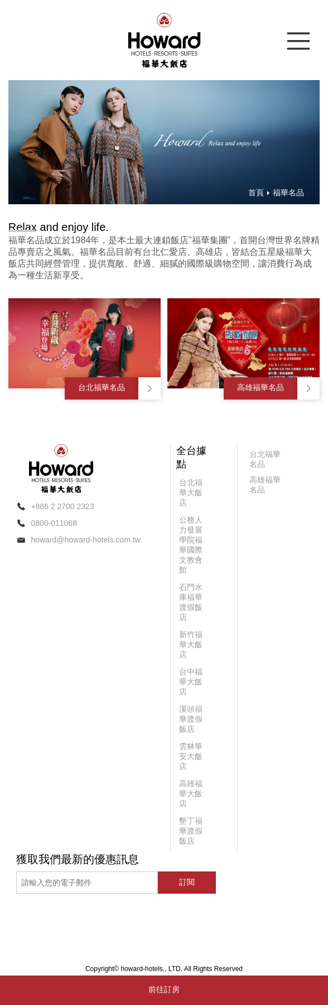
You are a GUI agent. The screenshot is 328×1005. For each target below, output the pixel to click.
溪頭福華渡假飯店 (190, 719)
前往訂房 (164, 989)
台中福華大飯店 (190, 681)
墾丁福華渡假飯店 (190, 830)
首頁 (256, 192)
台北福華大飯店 (190, 492)
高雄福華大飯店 (190, 793)
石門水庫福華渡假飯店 (190, 602)
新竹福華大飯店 (190, 644)
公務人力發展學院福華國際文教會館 (190, 544)
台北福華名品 (101, 387)
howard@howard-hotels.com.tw (85, 539)
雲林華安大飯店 (190, 756)
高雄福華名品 (260, 387)
